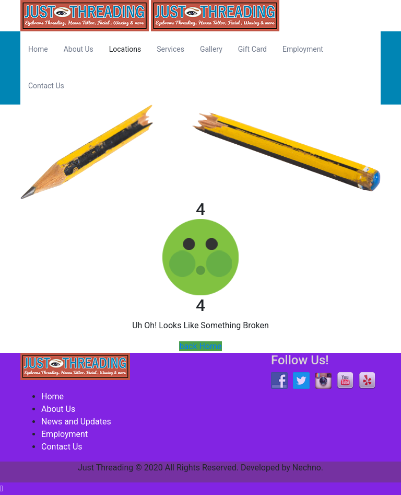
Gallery (211, 49)
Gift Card (252, 49)
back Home (200, 346)
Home (38, 49)
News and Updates (76, 422)
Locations (125, 49)
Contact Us (46, 86)
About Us (78, 49)
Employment (302, 49)
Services (170, 49)
